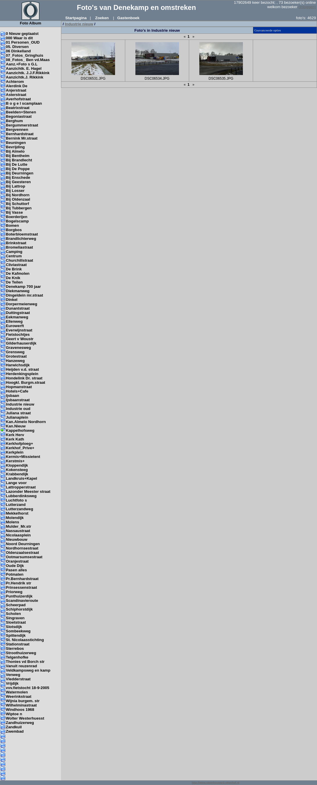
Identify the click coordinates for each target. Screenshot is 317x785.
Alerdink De (16, 86)
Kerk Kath (15, 439)
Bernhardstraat (20, 134)
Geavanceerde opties (268, 30)
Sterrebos (15, 648)
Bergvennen (17, 129)
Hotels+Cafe (17, 391)
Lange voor (16, 483)
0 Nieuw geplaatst (22, 33)
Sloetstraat (16, 622)
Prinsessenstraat (21, 587)
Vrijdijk (12, 683)
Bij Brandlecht (19, 160)
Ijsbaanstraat (18, 400)
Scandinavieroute (22, 600)
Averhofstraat (18, 99)
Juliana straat (18, 413)
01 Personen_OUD (23, 42)
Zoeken (102, 18)
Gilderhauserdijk (21, 343)
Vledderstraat (18, 679)
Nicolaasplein (18, 535)
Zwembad (15, 731)
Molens (12, 522)
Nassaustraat (18, 531)
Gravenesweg (18, 347)
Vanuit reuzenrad (21, 666)
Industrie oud (18, 408)
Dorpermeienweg (21, 304)
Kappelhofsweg (20, 430)
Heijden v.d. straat (22, 369)
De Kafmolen (17, 273)
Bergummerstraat (22, 125)
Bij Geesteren (18, 182)
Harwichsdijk (18, 365)
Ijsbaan (12, 395)
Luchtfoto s (16, 500)
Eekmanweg (17, 317)
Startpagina (76, 18)
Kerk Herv (15, 435)
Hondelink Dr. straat (24, 378)
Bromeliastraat (19, 247)
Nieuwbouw (16, 539)
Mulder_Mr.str (18, 526)
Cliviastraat (16, 265)
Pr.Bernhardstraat (22, 579)
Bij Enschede (18, 177)
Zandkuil (14, 727)
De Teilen (14, 282)
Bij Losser (15, 190)
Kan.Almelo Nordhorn (26, 422)
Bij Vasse (14, 212)
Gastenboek (128, 18)
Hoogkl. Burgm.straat (25, 382)
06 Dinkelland (18, 51)
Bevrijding (15, 147)
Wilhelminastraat (21, 705)
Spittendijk (16, 635)
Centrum (14, 256)
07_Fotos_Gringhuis (24, 55)
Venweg (13, 674)
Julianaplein (17, 417)
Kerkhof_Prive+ (20, 448)
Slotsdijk (14, 627)
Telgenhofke (17, 657)
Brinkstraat (16, 243)
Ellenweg (14, 321)
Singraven (15, 618)
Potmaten (15, 574)
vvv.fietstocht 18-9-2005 (27, 688)
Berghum (14, 121)
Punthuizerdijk (19, 596)
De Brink (14, 269)
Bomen (12, 225)
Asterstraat (16, 94)
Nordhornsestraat (22, 548)
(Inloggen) (307, 7)
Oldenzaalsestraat (22, 552)
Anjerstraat (16, 90)
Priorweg (14, 592)
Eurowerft (15, 326)
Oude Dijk (15, 565)
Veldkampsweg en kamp (28, 670)
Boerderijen (16, 217)
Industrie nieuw (20, 404)
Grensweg (15, 352)
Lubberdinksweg (21, 496)
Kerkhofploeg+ (19, 443)
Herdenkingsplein (22, 374)
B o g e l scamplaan (24, 103)
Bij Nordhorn (17, 195)
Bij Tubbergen (19, 208)
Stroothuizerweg (21, 653)
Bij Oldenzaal (18, 199)
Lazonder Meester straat (28, 491)
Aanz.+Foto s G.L (21, 64)
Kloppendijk (17, 465)
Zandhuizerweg (20, 722)
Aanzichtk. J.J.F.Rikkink (27, 73)
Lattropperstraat (21, 487)
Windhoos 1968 (20, 709)
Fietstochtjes (18, 334)
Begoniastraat (19, 116)
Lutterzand (16, 504)
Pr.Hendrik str (18, 583)
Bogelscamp (17, 221)
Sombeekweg (18, 631)
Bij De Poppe (18, 169)
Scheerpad (16, 605)
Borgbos (14, 230)
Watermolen (17, 692)
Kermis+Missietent (23, 456)
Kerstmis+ (15, 461)
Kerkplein (15, 452)
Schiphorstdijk (19, 609)
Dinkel (11, 299)
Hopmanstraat (19, 387)
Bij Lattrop (15, 186)
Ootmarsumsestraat (24, 557)
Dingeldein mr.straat (24, 295)
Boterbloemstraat (22, 234)
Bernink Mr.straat (21, 138)
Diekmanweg (17, 291)
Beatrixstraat (18, 108)
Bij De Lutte (16, 164)
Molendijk (15, 517)
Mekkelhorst (17, 513)
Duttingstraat (18, 313)
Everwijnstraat (19, 330)
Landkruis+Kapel (21, 478)
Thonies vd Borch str (25, 661)
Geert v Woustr (19, 339)
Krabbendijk (17, 474)
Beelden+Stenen (21, 112)
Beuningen (16, 142)
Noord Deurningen (23, 544)
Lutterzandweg (19, 509)
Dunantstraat (18, 308)
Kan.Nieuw (16, 426)
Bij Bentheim (17, 156)
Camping (14, 251)
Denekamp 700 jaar (23, 286)
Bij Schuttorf (17, 203)
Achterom (15, 81)
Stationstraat (17, 644)
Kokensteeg (17, 470)
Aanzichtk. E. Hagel (24, 68)
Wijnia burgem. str (23, 701)
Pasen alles (16, 570)
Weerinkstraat (18, 696)
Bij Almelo (15, 151)
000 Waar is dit (19, 38)
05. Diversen (17, 46)
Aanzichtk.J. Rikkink (24, 77)
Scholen (13, 613)
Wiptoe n (14, 714)
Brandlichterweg (21, 238)
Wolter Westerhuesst (25, 718)
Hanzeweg (15, 360)
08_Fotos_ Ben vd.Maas (28, 60)
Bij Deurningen (19, 173)
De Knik (13, 278)
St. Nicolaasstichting (25, 640)
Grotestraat (16, 356)
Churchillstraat (19, 260)
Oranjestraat (17, 561)
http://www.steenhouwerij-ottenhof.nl (215, 782)
